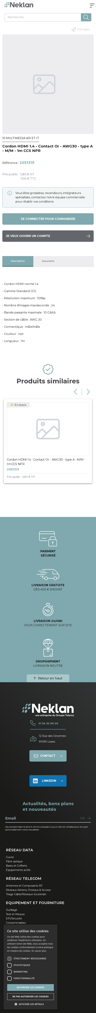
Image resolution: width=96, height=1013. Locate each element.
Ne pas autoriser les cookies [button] (30, 996)
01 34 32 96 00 (48, 723)
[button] (30, 1004)
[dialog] (30, 967)
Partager (80, 29)
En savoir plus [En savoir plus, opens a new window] (39, 950)
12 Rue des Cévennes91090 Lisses (52, 738)
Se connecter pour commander (48, 219)
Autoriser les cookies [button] (30, 987)
